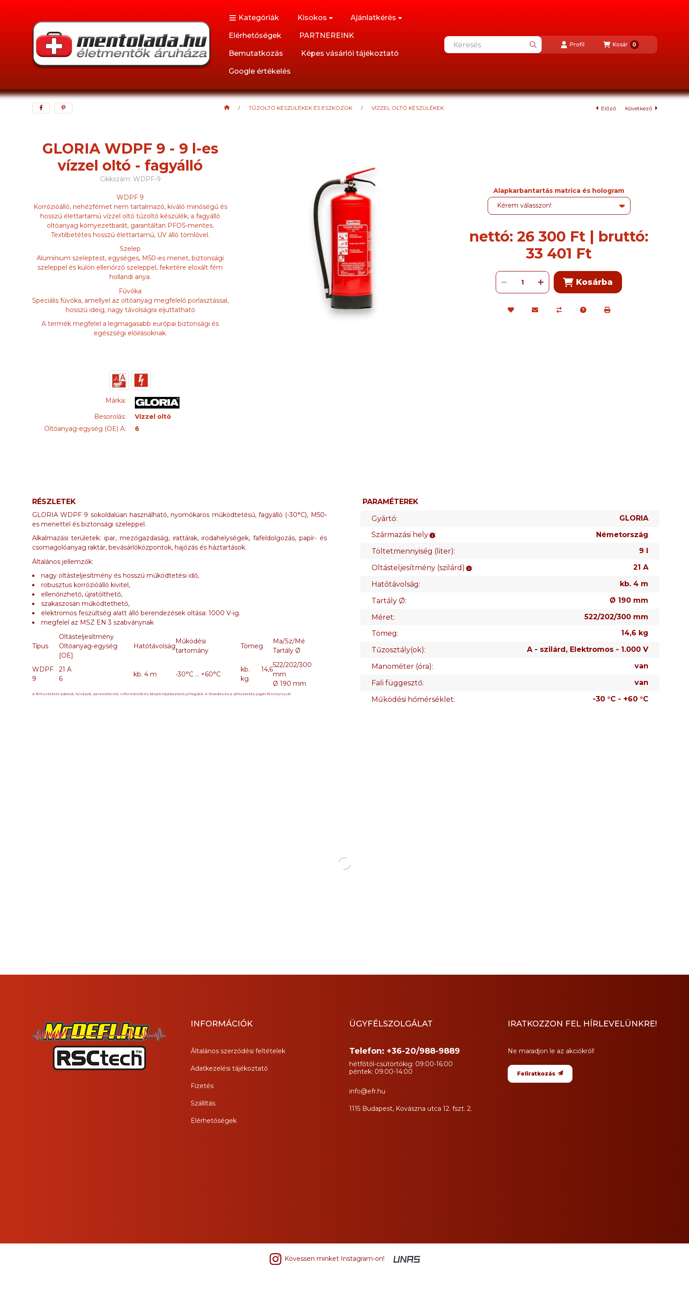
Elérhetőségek (255, 35)
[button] (254, 18)
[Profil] (572, 45)
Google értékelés (260, 71)
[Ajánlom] (535, 309)
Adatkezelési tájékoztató (229, 1068)
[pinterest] (63, 108)
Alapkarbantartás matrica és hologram (558, 191)
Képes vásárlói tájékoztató (350, 53)
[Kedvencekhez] (510, 309)
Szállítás (203, 1103)
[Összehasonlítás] (559, 309)
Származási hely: (404, 534)
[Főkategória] (227, 108)
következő (641, 108)
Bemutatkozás (256, 53)
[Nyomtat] (607, 309)
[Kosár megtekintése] (621, 45)
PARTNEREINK (326, 35)
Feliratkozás (540, 1073)
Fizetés (202, 1086)
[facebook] (41, 108)
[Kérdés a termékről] (583, 309)
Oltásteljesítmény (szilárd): (422, 567)
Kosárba (587, 282)
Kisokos (315, 17)
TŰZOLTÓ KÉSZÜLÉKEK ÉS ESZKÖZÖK (300, 108)
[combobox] (493, 45)
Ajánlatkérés (376, 17)
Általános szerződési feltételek (238, 1051)
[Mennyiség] (522, 282)
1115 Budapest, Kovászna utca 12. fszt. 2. (410, 1109)
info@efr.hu (367, 1091)
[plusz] (540, 282)
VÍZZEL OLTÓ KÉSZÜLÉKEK (408, 108)
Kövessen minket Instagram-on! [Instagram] (326, 1259)
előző (606, 108)
